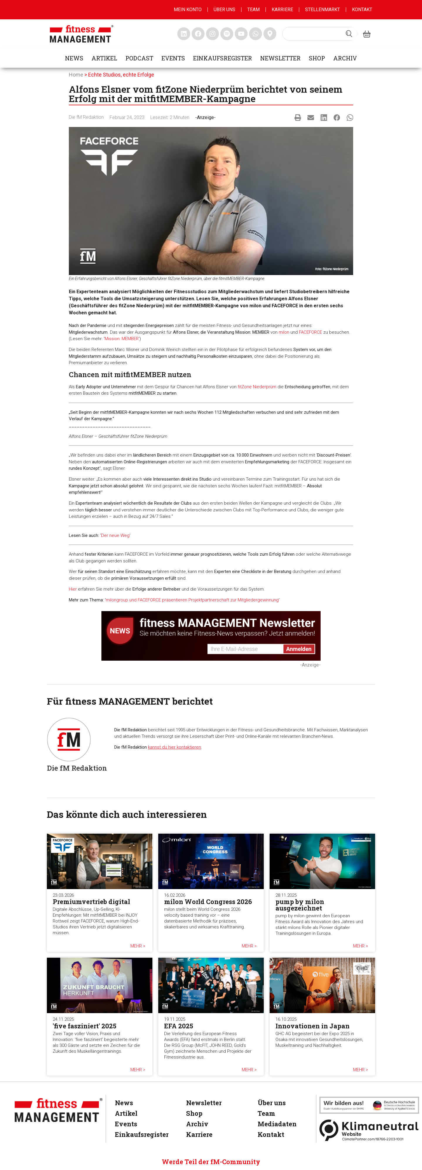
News (74, 58)
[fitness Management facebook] (198, 33)
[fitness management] (81, 34)
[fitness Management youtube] (241, 33)
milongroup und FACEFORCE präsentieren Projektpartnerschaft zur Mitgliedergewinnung (192, 600)
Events (173, 58)
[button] (298, 117)
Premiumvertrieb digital (91, 901)
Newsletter (280, 58)
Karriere (282, 9)
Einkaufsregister (222, 58)
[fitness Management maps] (269, 33)
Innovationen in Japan (312, 1026)
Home (76, 75)
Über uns (224, 9)
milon (284, 332)
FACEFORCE (310, 332)
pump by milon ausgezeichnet (299, 904)
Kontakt (362, 9)
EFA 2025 (178, 1026)
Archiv (345, 58)
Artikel (104, 58)
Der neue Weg (115, 535)
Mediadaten (277, 1124)
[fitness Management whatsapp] (255, 33)
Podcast (139, 58)
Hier (73, 589)
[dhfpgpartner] (369, 1105)
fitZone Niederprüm (257, 386)
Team (253, 9)
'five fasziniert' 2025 (84, 1026)
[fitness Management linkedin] (183, 33)
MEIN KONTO (188, 9)
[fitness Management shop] (366, 34)
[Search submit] (349, 33)
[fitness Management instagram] (212, 33)
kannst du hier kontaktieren (174, 747)
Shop (317, 58)
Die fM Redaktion (86, 117)
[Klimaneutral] (369, 1130)
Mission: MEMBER (122, 338)
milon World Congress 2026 (208, 901)
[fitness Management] (59, 1110)
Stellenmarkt (322, 9)
